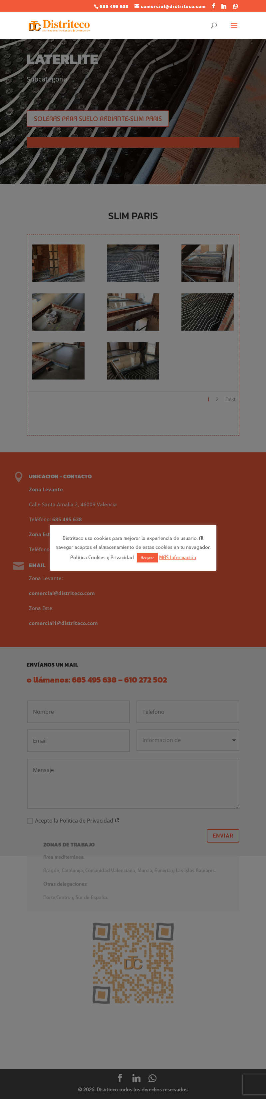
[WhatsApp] (235, 6)
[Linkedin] (223, 6)
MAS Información (177, 557)
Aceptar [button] (147, 557)
